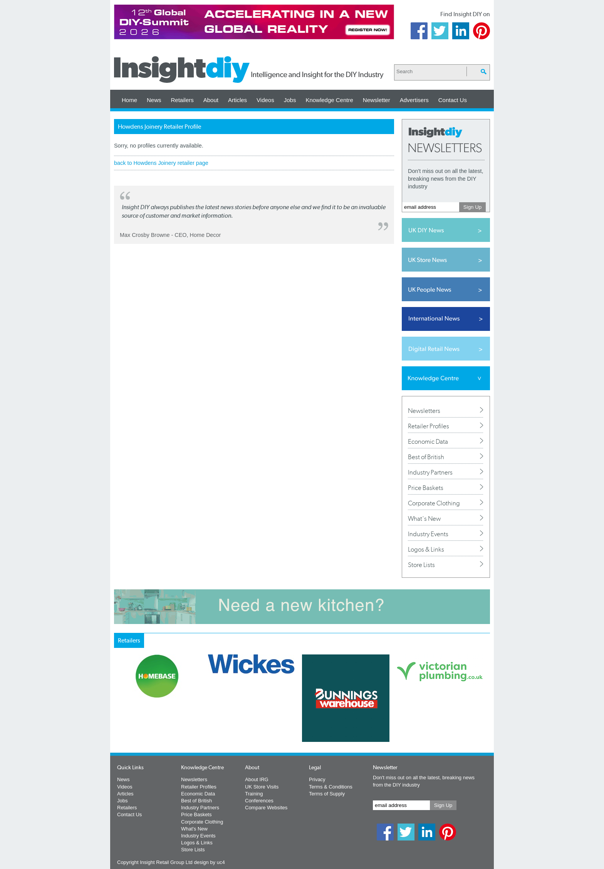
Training (254, 794)
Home (129, 100)
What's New (424, 518)
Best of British (426, 457)
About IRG (256, 779)
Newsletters (424, 410)
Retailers (182, 100)
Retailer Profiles (428, 426)
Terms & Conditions (330, 787)
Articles (237, 100)
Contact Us (452, 100)
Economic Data (428, 441)
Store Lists (421, 565)
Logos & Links (426, 549)
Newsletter (376, 100)
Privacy (317, 779)
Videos (265, 100)
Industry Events (428, 534)
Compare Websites (266, 807)
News (154, 100)
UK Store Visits (262, 787)
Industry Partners (430, 472)
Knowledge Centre (329, 100)
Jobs (290, 100)
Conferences (259, 801)
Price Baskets (425, 488)
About (210, 100)
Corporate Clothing (434, 503)
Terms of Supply (327, 794)
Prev (118, 718)
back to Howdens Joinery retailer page (161, 163)
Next (333, 718)
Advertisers (414, 100)
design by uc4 (209, 862)
